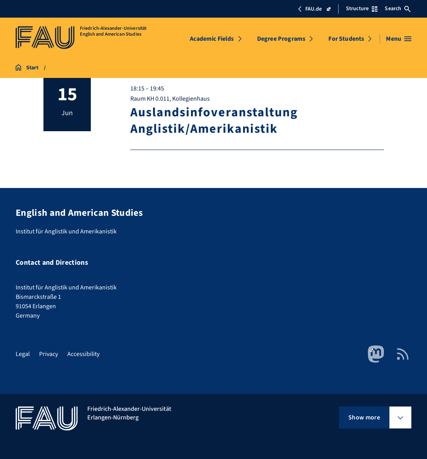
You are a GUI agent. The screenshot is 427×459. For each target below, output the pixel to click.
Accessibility (83, 354)
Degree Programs (281, 38)
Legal (23, 354)
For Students (346, 38)
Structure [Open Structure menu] (361, 9)
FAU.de (314, 9)
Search (398, 9)
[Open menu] (398, 38)
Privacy (48, 354)
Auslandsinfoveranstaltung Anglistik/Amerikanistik (213, 120)
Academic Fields (212, 38)
